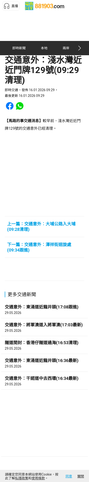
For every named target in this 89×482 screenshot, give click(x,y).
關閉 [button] (80, 476)
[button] (11, 6)
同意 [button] (69, 476)
